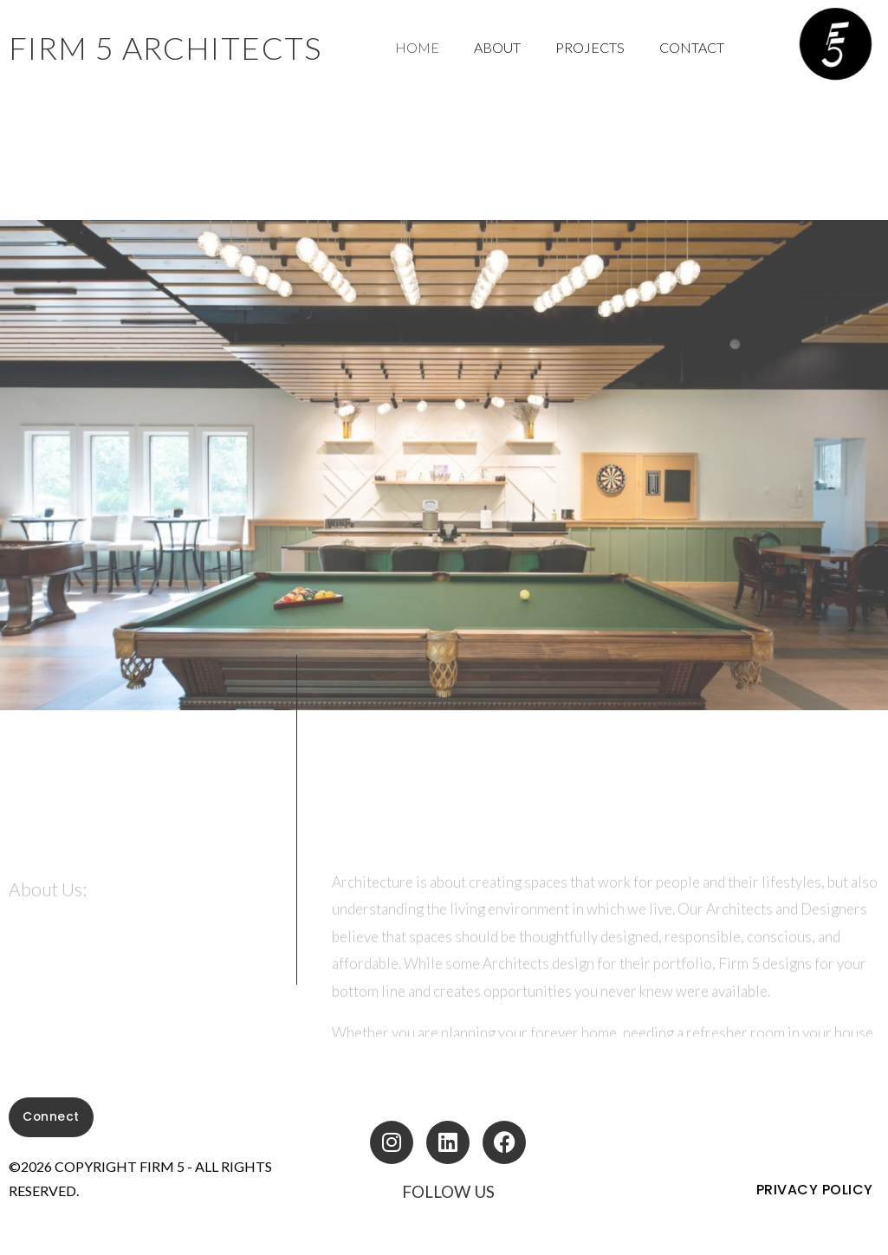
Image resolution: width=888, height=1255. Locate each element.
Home (417, 47)
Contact (691, 47)
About (497, 47)
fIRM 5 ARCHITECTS (165, 48)
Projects (590, 47)
